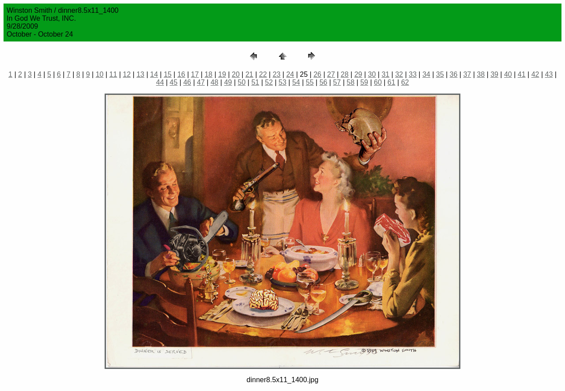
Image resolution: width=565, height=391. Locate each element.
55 (310, 82)
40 (508, 74)
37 (467, 74)
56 (324, 82)
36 (454, 74)
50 (242, 82)
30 (372, 74)
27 (331, 74)
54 (296, 82)
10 (100, 74)
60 (378, 82)
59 (364, 82)
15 (168, 74)
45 (173, 82)
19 (222, 74)
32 (399, 74)
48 (214, 82)
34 (426, 74)
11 (113, 74)
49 (228, 82)
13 (140, 74)
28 (345, 74)
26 (317, 74)
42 (535, 74)
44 (160, 82)
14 (154, 74)
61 (392, 82)
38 (481, 74)
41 (522, 74)
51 (255, 82)
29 (358, 74)
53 (282, 82)
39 (494, 74)
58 (350, 82)
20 (236, 74)
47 (201, 82)
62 (405, 82)
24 (290, 74)
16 (181, 74)
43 (549, 74)
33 (413, 74)
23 (277, 74)
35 (440, 74)
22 (263, 74)
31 (385, 74)
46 (187, 82)
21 (249, 74)
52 (269, 82)
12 (127, 74)
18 (208, 74)
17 (195, 74)
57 (337, 82)
